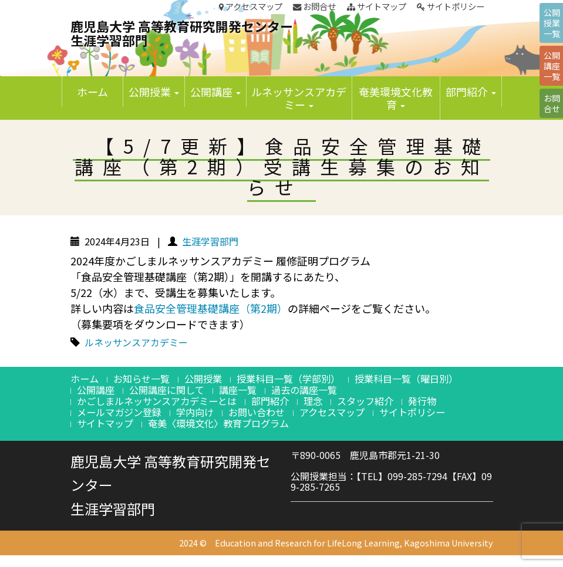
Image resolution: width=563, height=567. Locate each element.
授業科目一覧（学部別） (288, 379)
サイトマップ (376, 6)
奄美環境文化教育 (396, 98)
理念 (313, 401)
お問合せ (314, 6)
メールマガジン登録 (119, 412)
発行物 (422, 401)
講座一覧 (238, 390)
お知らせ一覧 (141, 379)
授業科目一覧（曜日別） (406, 379)
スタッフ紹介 (365, 401)
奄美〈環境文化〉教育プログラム (218, 423)
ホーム (92, 91)
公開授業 (154, 91)
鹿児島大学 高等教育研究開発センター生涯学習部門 (181, 32)
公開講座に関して (166, 390)
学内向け (195, 412)
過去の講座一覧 (304, 390)
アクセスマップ (250, 6)
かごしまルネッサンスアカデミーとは (157, 401)
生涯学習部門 (210, 241)
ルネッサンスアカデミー (298, 98)
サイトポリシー (450, 6)
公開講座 (215, 91)
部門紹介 (471, 91)
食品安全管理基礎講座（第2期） (211, 308)
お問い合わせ (256, 412)
